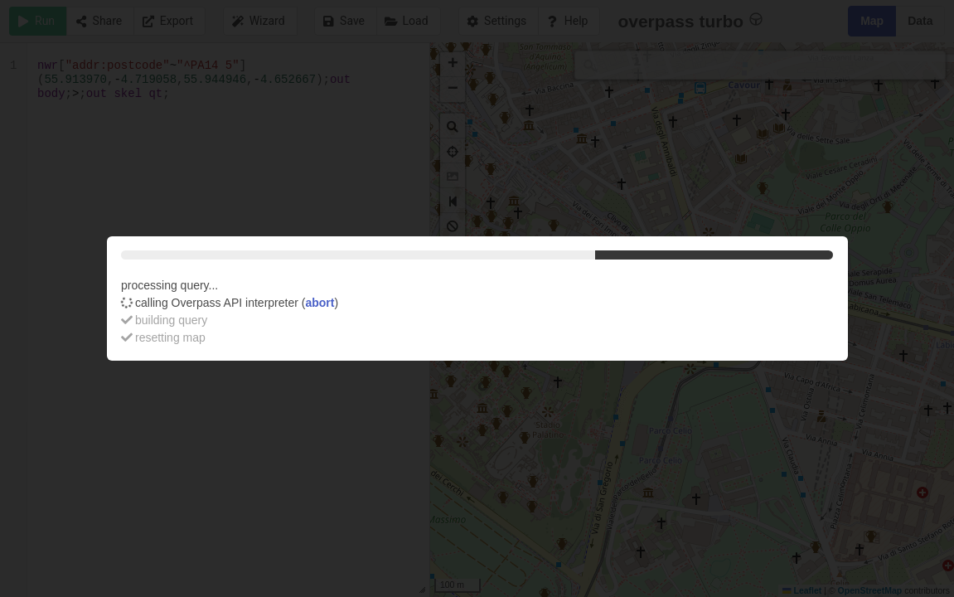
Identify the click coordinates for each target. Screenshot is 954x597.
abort (319, 302)
